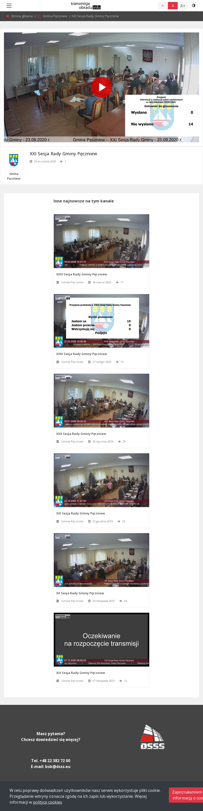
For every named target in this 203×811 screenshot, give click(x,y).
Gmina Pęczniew (55, 16)
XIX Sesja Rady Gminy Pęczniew (80, 672)
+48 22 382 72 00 (55, 760)
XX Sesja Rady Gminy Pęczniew (80, 593)
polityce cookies (47, 802)
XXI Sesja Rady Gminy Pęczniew (80, 513)
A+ (182, 6)
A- (163, 5)
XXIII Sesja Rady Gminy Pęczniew (81, 354)
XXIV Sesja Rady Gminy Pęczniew (81, 274)
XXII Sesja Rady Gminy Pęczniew (81, 433)
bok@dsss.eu (57, 766)
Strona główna (22, 16)
